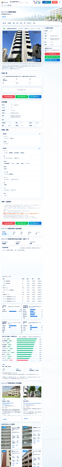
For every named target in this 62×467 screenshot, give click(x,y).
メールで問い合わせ (35, 96)
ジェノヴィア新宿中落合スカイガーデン (16, 429)
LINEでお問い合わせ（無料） (53, 56)
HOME (2, 5)
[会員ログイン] (46, 2)
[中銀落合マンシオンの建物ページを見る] (27, 437)
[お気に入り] (35, 3)
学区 (24, 23)
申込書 (34, 1)
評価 (17, 23)
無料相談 (54, 2)
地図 (34, 23)
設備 (13, 23)
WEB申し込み (38, 1)
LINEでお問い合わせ (21, 96)
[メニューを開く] (59, 2)
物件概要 (9, 23)
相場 (21, 23)
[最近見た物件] (39, 3)
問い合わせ (29, 23)
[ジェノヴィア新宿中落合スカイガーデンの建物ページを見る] (6, 437)
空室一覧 (4, 23)
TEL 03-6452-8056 (8, 96)
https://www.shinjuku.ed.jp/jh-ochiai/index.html (32, 403)
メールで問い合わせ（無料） (52, 60)
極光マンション (15, 451)
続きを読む (5, 419)
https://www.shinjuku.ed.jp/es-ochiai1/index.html (8, 403)
